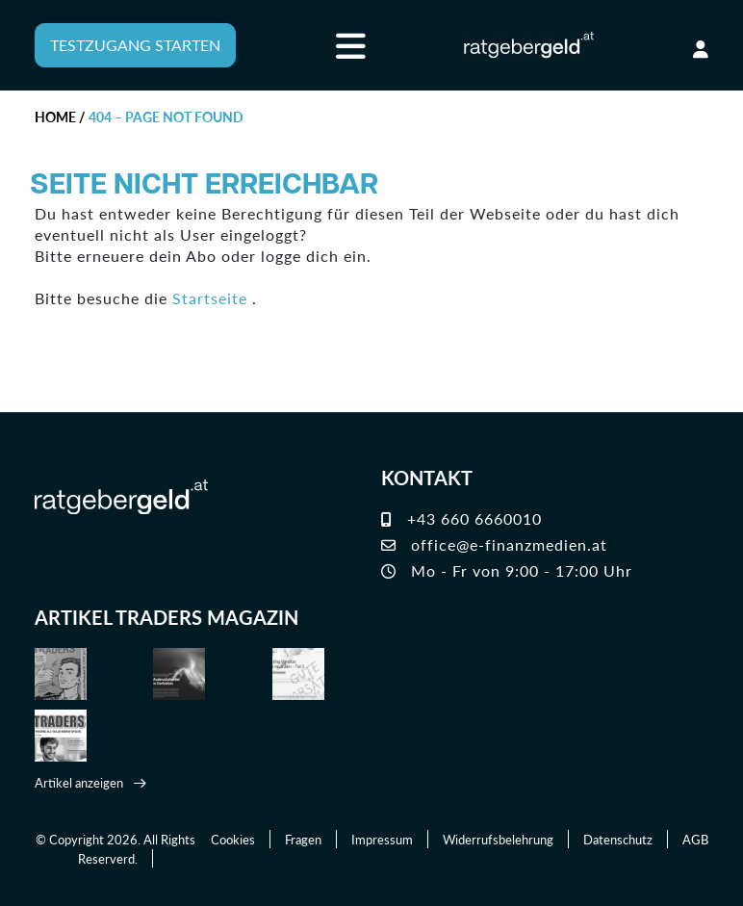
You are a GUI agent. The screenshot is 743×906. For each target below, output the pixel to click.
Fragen (303, 839)
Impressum (382, 839)
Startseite (209, 298)
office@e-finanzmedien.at (494, 544)
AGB (695, 839)
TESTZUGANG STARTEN (135, 45)
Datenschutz (618, 839)
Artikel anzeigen (79, 782)
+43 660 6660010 (461, 518)
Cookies (233, 839)
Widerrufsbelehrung (498, 839)
